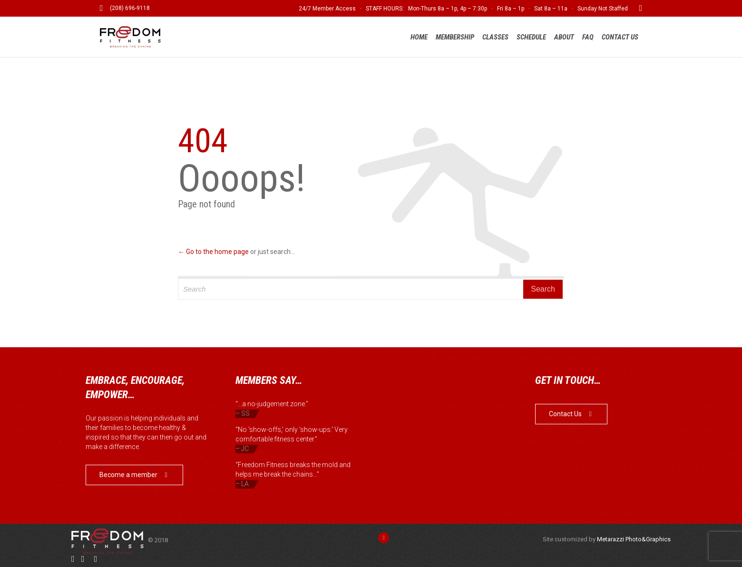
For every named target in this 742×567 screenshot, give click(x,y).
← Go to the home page (213, 251)
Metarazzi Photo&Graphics (634, 539)
